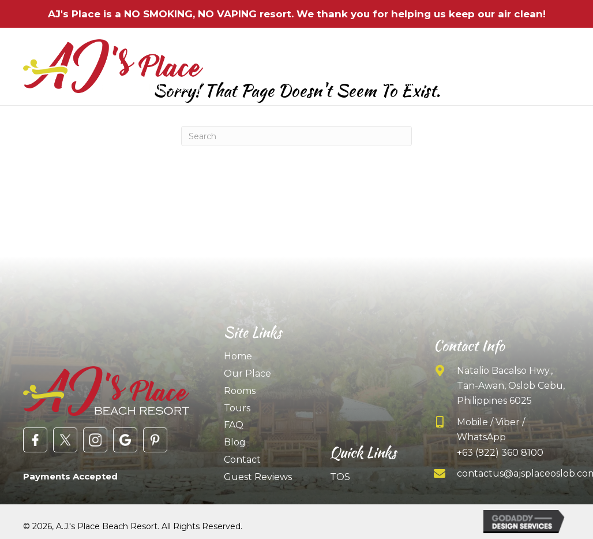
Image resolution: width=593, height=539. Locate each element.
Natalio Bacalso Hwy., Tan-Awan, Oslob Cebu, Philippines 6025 (511, 386)
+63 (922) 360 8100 (500, 452)
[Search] (296, 136)
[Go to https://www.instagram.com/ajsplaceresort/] (95, 440)
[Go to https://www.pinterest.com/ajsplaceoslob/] (155, 440)
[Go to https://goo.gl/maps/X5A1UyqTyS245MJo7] (125, 440)
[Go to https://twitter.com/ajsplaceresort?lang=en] (65, 440)
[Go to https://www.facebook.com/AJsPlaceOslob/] (35, 440)
